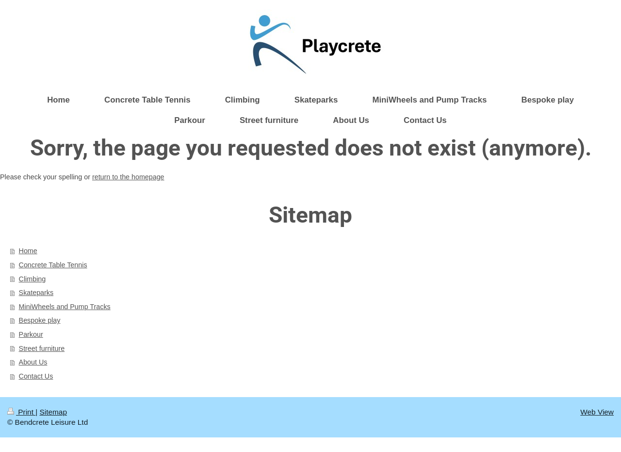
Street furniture (42, 348)
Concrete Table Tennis (53, 265)
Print (21, 412)
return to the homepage (128, 177)
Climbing (32, 279)
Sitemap (52, 412)
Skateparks (36, 292)
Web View (597, 412)
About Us (33, 362)
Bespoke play (40, 320)
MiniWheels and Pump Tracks (65, 307)
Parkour (31, 334)
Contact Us (36, 376)
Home (28, 251)
